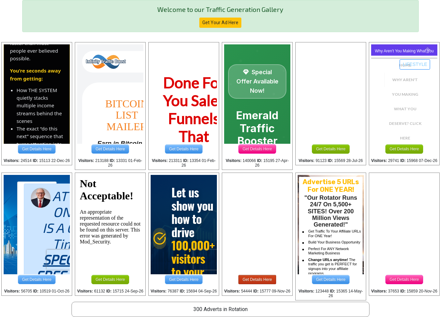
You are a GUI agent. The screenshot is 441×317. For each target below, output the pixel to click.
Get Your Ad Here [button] (220, 22)
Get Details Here (37, 149)
